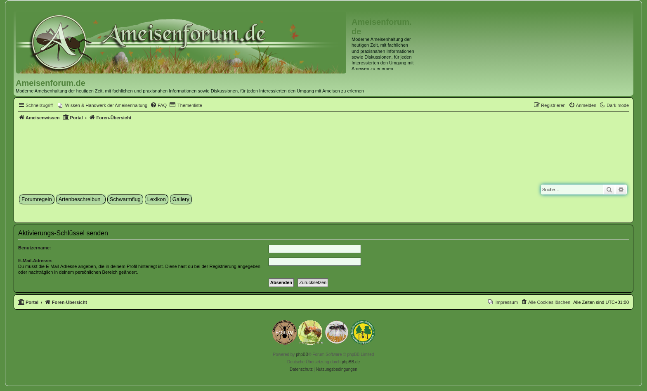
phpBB (302, 354)
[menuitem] (102, 105)
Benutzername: (34, 247)
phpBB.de (351, 362)
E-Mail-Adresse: (35, 260)
